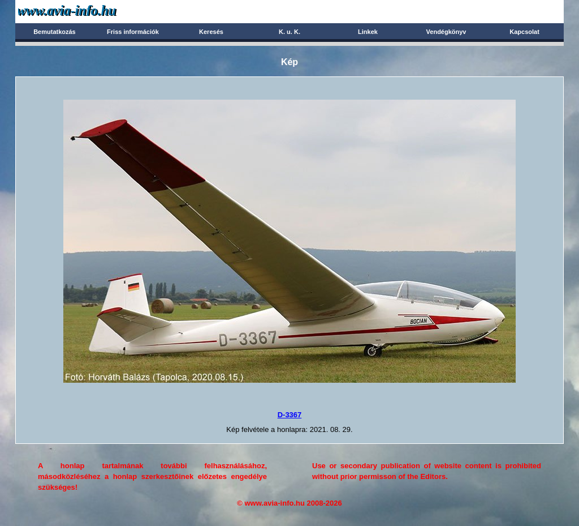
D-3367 (290, 414)
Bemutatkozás (54, 31)
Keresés (211, 31)
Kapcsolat (524, 31)
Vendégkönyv (446, 31)
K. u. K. (289, 31)
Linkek (368, 31)
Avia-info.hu (86, 11)
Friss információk (133, 31)
